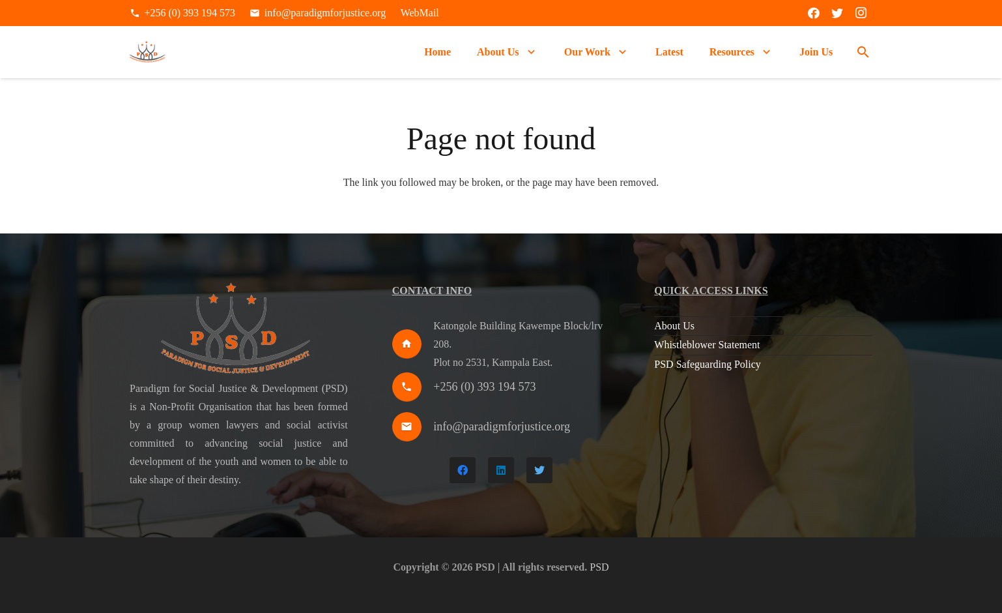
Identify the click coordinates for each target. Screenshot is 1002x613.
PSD (599, 567)
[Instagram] (860, 13)
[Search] (863, 52)
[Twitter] (837, 13)
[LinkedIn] (501, 470)
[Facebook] (813, 13)
